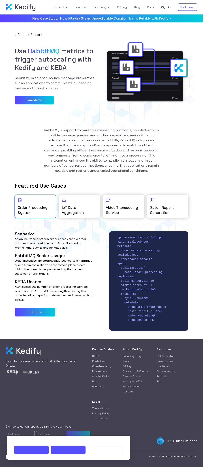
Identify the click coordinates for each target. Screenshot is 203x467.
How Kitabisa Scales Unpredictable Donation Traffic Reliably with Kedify (115, 18)
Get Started (35, 312)
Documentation (166, 371)
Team (126, 361)
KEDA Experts (131, 386)
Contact (128, 391)
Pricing (127, 366)
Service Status (132, 376)
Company (101, 7)
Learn (80, 7)
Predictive (98, 361)
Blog (159, 381)
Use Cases (163, 366)
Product (60, 7)
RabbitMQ (98, 386)
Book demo (34, 100)
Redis (95, 381)
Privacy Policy (100, 413)
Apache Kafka (100, 376)
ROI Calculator (165, 356)
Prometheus (99, 371)
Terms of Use (100, 408)
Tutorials (162, 376)
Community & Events (135, 371)
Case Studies (165, 361)
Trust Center (100, 418)
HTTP (95, 356)
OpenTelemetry (101, 366)
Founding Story (132, 356)
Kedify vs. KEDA (132, 381)
